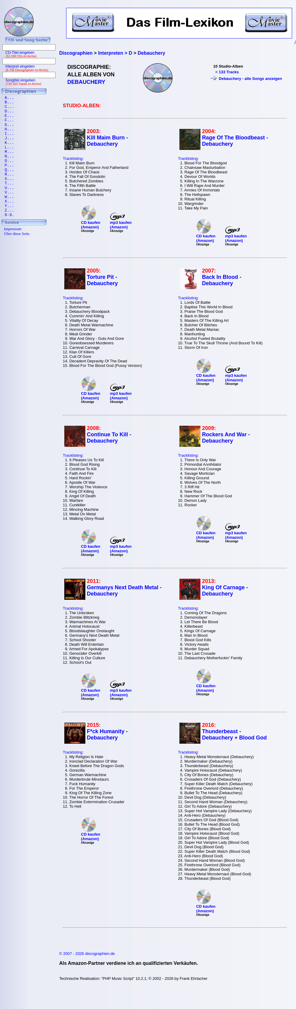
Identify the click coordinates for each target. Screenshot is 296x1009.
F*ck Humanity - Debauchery (107, 734)
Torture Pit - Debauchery (102, 280)
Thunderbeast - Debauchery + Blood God (234, 734)
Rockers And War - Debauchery (226, 437)
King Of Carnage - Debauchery (225, 590)
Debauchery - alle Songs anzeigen (250, 78)
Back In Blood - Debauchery (221, 280)
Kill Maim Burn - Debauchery (107, 141)
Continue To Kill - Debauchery (109, 437)
